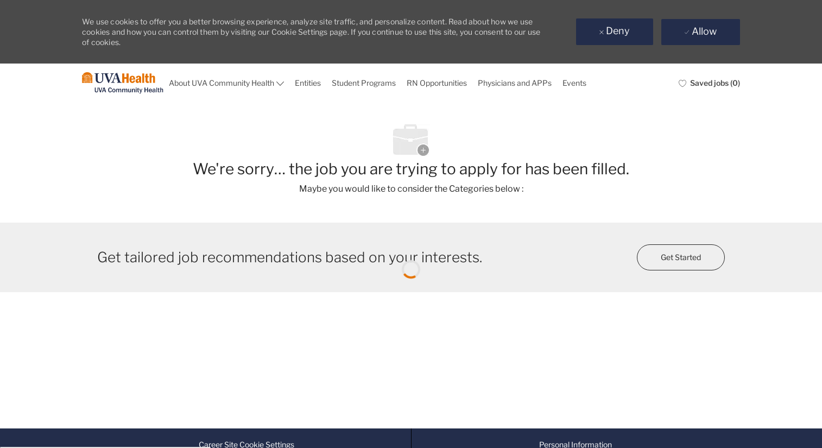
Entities (308, 82)
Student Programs (364, 82)
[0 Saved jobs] (709, 83)
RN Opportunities (437, 82)
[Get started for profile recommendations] (681, 257)
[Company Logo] (122, 83)
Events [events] (574, 82)
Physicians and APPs (515, 82)
